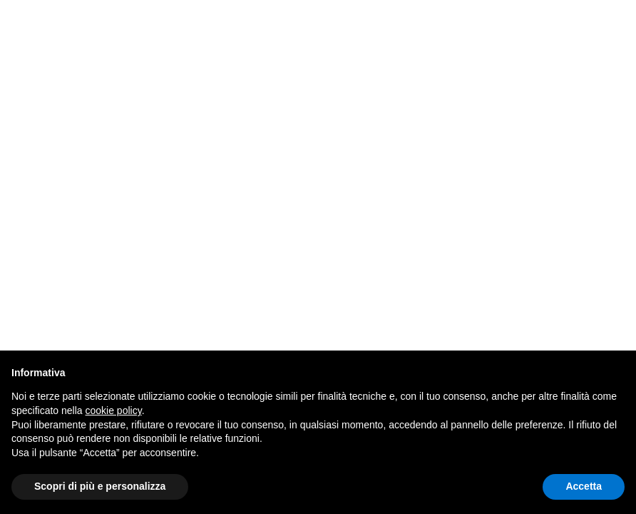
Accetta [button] (583, 486)
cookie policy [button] (114, 410)
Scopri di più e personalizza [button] (99, 486)
